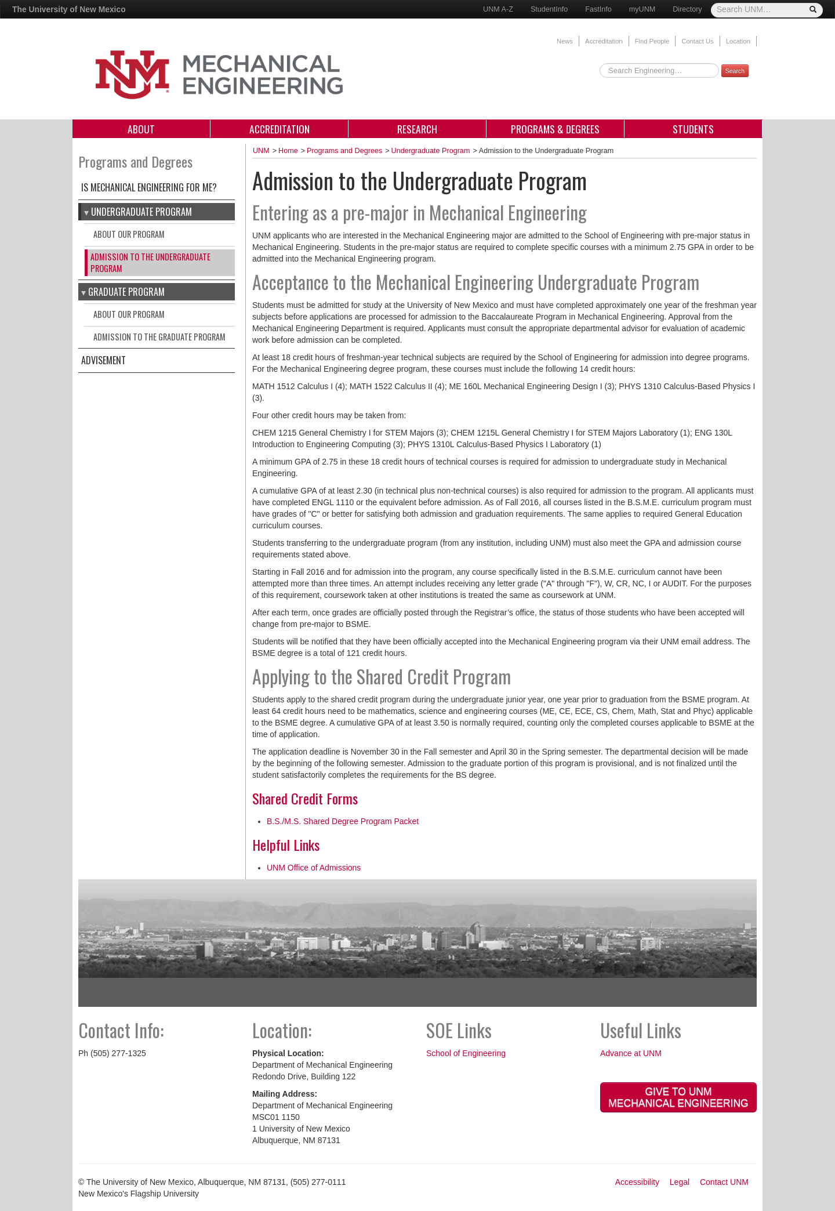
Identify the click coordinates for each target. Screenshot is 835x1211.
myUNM (642, 9)
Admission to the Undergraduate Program (150, 262)
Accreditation (604, 41)
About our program (129, 314)
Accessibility (637, 1182)
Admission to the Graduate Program (159, 337)
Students (693, 128)
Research (417, 128)
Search (735, 70)
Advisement (103, 360)
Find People (652, 41)
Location (738, 41)
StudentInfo (549, 9)
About (141, 128)
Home (288, 151)
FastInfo (598, 9)
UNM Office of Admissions (314, 867)
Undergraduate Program (141, 212)
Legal (679, 1182)
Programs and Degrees (344, 151)
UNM (261, 151)
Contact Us (697, 41)
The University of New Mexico (69, 9)
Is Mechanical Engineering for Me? (149, 187)
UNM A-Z (498, 9)
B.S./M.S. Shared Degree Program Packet (343, 821)
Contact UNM (724, 1182)
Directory (687, 9)
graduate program (126, 292)
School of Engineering (466, 1053)
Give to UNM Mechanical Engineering (678, 1097)
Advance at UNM (631, 1053)
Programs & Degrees (555, 128)
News (565, 41)
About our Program (129, 234)
